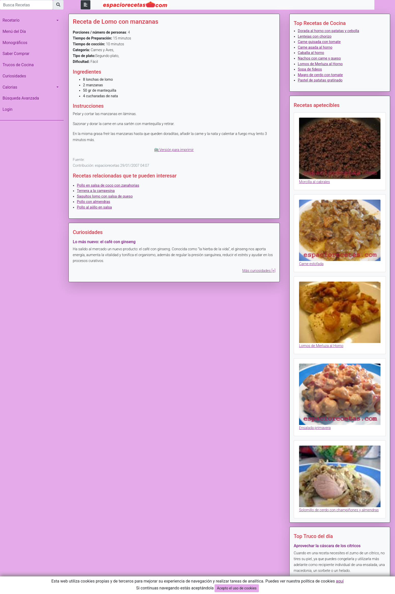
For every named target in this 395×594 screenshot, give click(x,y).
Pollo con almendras (93, 202)
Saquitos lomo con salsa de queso (105, 196)
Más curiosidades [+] (258, 271)
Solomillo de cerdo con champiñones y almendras (339, 510)
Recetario (11, 20)
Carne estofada (311, 264)
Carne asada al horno (315, 47)
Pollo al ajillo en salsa (94, 207)
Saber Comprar (16, 53)
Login (7, 109)
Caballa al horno (311, 53)
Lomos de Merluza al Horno (320, 64)
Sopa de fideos (310, 69)
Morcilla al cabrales (314, 182)
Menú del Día (14, 31)
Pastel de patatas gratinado (320, 80)
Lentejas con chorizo (314, 36)
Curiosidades (14, 76)
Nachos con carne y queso (319, 58)
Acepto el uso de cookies (237, 588)
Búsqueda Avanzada (21, 98)
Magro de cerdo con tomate (320, 75)
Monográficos (15, 42)
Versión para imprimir (174, 150)
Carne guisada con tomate (319, 42)
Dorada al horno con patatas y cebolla (328, 31)
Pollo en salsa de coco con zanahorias (108, 185)
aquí (340, 581)
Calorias (10, 87)
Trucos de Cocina (18, 64)
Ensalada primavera (315, 428)
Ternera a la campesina (96, 191)
